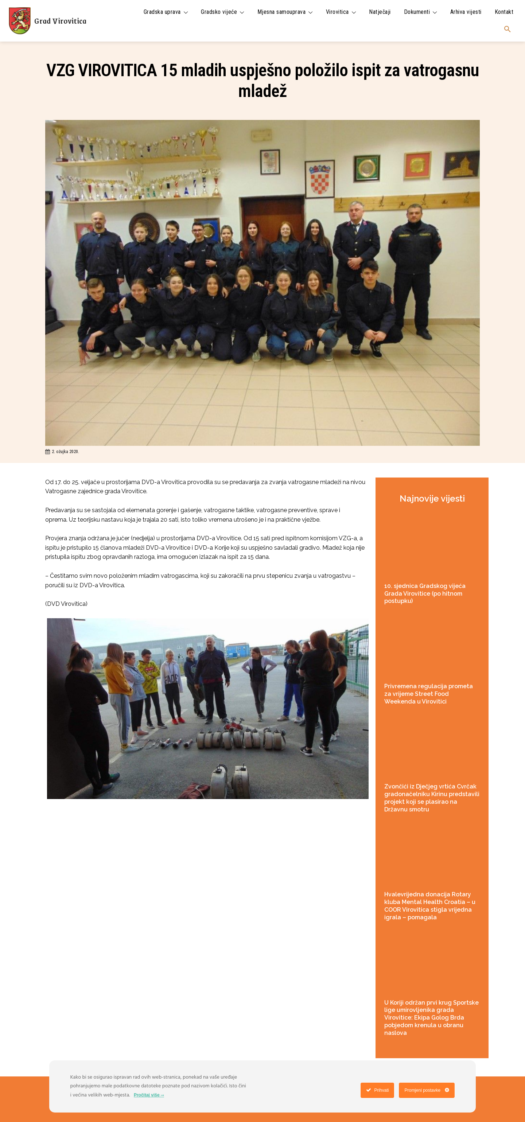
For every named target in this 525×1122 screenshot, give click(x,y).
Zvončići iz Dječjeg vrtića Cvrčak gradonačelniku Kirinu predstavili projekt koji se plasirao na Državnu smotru (431, 798)
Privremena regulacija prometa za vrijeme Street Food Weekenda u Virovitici (428, 694)
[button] (507, 29)
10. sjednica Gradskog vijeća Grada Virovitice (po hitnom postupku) (425, 594)
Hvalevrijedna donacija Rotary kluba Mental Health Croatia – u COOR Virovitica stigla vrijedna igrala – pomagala (429, 905)
